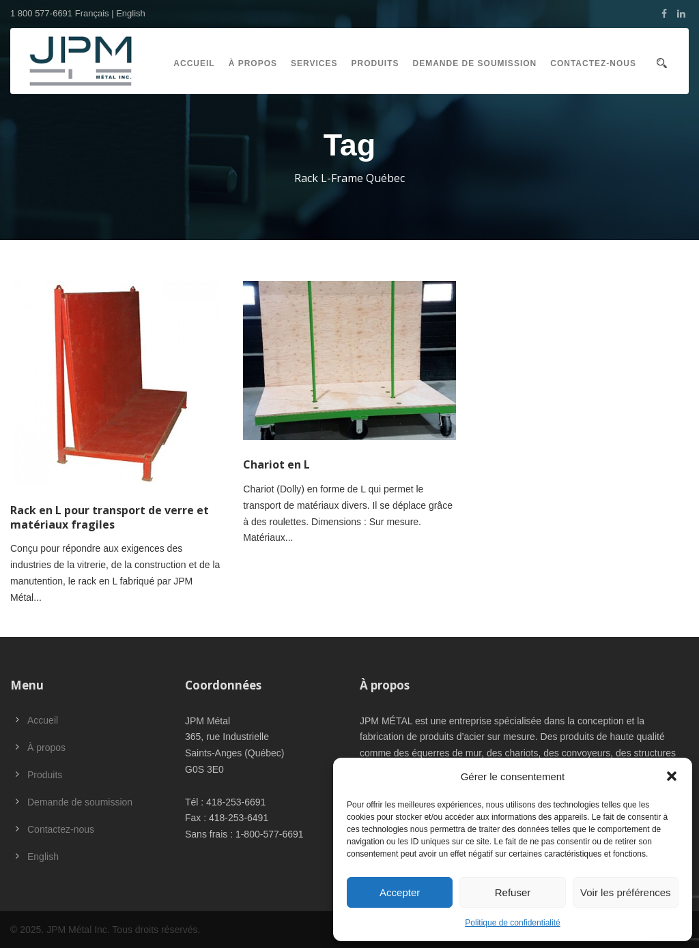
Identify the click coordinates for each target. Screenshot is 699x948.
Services (314, 63)
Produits (375, 63)
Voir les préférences (625, 892)
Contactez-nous (593, 63)
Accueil (193, 63)
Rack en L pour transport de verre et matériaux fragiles (109, 517)
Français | (95, 13)
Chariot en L (276, 464)
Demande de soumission (475, 63)
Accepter (400, 892)
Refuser (513, 892)
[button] (672, 776)
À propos (253, 63)
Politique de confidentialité (512, 923)
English (130, 13)
